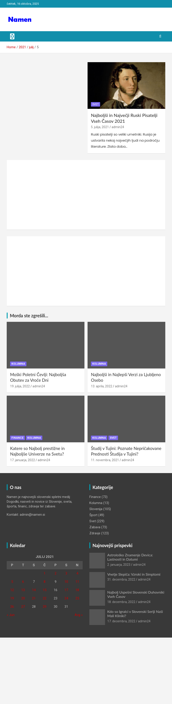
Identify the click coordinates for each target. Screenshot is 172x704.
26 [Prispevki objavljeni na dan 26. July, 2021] (12, 607)
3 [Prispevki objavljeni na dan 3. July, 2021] (66, 573)
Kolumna (18, 363)
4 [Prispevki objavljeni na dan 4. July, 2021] (77, 573)
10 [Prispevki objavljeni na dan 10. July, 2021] (66, 582)
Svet (95, 104)
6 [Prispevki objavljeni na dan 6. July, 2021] (23, 582)
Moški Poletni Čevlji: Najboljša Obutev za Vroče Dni (38, 377)
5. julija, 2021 (100, 127)
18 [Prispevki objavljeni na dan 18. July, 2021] (77, 590)
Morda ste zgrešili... (29, 315)
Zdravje (94, 533)
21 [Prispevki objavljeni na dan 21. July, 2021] (34, 598)
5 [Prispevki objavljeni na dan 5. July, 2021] (12, 582)
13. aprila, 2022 (101, 386)
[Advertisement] (86, 194)
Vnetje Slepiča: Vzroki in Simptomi (133, 574)
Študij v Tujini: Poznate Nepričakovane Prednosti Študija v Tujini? (126, 451)
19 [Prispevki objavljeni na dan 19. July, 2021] (12, 598)
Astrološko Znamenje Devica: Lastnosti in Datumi (130, 557)
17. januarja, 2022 (22, 460)
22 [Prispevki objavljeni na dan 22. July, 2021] (44, 598)
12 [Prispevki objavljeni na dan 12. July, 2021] (12, 590)
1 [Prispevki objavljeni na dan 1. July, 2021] (44, 573)
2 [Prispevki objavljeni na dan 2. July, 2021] (55, 573)
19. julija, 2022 (20, 386)
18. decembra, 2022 (121, 602)
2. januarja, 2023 (118, 564)
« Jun (11, 615)
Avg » (79, 615)
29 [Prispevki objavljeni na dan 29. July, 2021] (44, 607)
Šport (93, 515)
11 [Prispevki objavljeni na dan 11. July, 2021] (77, 582)
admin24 (118, 127)
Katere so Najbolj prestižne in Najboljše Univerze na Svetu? (37, 451)
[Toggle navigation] (12, 36)
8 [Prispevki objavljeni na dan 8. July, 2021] (44, 582)
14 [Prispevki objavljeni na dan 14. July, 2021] (34, 590)
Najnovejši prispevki (112, 545)
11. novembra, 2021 (105, 460)
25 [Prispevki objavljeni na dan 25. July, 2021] (77, 598)
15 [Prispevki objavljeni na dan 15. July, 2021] (44, 590)
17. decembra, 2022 (121, 621)
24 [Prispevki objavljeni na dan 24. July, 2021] (66, 598)
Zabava (94, 527)
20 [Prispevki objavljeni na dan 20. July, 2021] (23, 598)
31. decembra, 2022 (121, 579)
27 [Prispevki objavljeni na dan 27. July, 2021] (23, 607)
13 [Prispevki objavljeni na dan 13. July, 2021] (23, 590)
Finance (17, 437)
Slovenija (95, 509)
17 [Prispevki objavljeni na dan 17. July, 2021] (66, 590)
